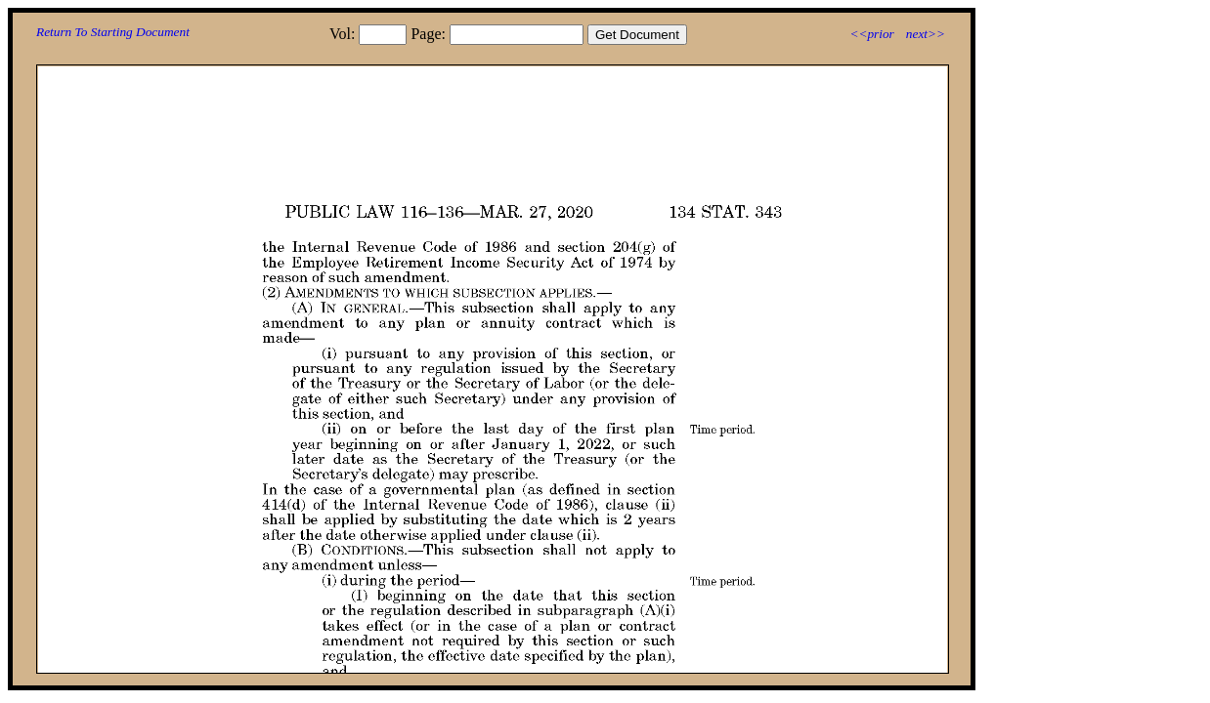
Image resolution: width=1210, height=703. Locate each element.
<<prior (871, 33)
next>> (925, 33)
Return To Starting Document (113, 31)
